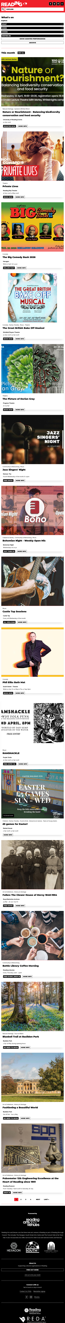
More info (22, 126)
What (33, 24)
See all (21, 53)
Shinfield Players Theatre (11, 332)
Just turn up (9, 551)
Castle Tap (6, 616)
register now (9, 126)
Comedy (32, 256)
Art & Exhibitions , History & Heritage (32, 894)
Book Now (8, 197)
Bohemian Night (8, 545)
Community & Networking (32, 964)
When (33, 28)
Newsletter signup (39, 1291)
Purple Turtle (7, 757)
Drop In (7, 1192)
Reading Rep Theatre (10, 190)
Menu (62, 3)
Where (33, 32)
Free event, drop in (12, 976)
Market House (7, 828)
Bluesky (37, 1297)
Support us (58, 3)
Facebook (26, 1297)
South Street (7, 686)
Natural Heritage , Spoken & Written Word (32, 112)
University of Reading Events (12, 119)
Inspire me (33, 36)
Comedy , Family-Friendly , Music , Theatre (32, 327)
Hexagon (6, 261)
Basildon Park (7, 1041)
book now (8, 410)
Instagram (31, 1297)
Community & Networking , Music (32, 468)
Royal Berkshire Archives (11, 899)
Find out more (32, 1270)
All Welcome (9, 622)
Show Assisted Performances (32, 39)
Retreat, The (7, 474)
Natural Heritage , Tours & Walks (32, 1035)
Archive (32, 43)
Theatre (32, 185)
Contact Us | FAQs (25, 1291)
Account (50, 3)
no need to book (11, 1047)
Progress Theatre (8, 403)
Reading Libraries (9, 970)
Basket (54, 3)
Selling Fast (9, 268)
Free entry (8, 480)
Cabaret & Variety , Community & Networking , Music (32, 539)
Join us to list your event (32, 1275)
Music (32, 610)
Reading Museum (9, 1186)
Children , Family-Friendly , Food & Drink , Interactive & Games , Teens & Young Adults (32, 823)
